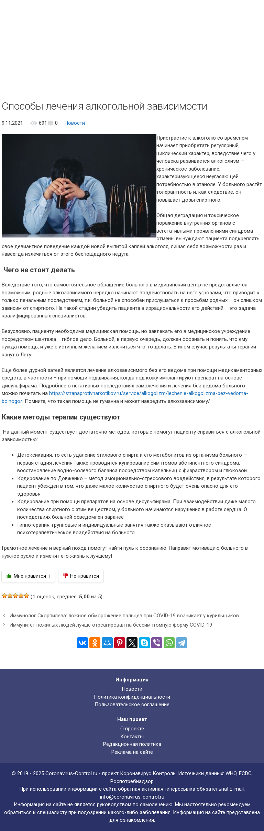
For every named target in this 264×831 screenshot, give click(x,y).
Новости (75, 123)
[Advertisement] (132, 48)
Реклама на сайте (132, 752)
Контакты (132, 736)
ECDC (245, 773)
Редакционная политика (132, 744)
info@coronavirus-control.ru (132, 797)
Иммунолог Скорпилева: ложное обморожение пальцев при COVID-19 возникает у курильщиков (124, 615)
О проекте (132, 729)
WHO (231, 773)
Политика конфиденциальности (132, 697)
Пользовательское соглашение (132, 704)
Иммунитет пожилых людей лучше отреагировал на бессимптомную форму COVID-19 (110, 625)
